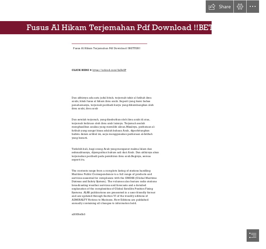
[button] (219, 6)
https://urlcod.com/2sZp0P (109, 70)
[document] (133, 124)
